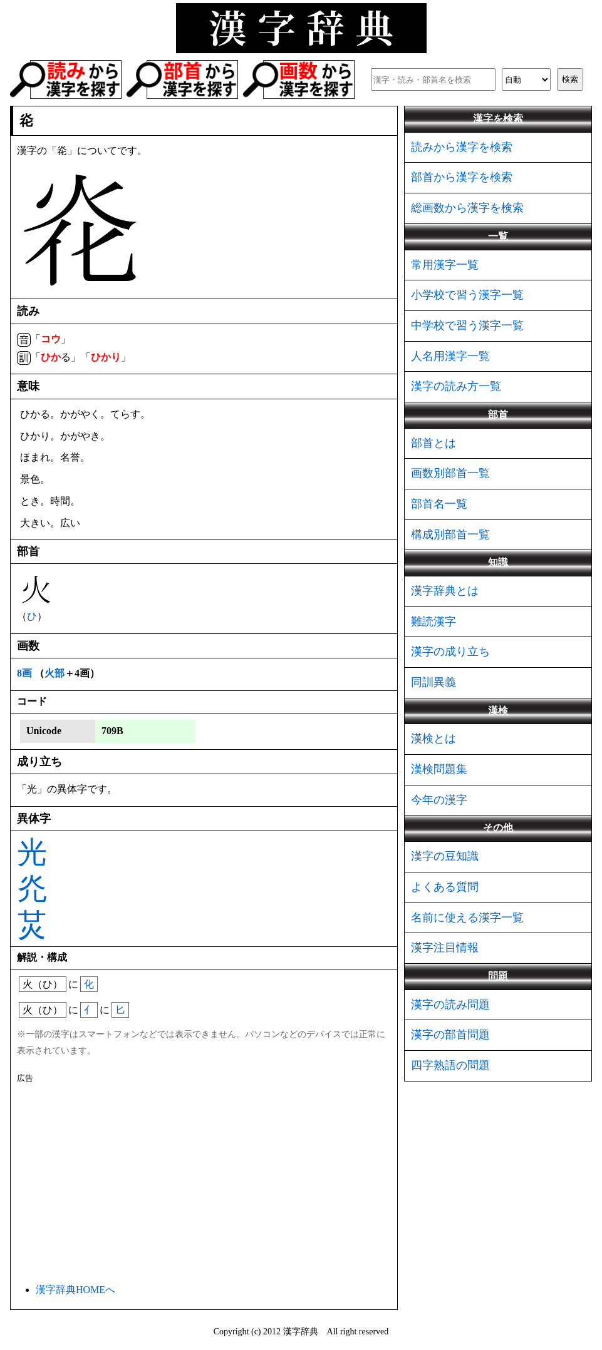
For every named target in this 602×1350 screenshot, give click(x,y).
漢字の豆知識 (445, 856)
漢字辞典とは (445, 591)
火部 (54, 673)
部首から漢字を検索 (461, 177)
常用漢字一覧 (445, 264)
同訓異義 (433, 682)
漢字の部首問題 (450, 1034)
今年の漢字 (439, 800)
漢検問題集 (439, 769)
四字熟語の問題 (450, 1065)
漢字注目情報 (445, 947)
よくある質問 (445, 887)
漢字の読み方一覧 (456, 386)
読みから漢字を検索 (461, 147)
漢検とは (433, 738)
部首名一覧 (439, 504)
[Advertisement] (204, 1181)
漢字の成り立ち (450, 651)
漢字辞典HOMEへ (75, 1289)
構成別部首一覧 (450, 534)
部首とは (433, 443)
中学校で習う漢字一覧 (467, 325)
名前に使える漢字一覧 (467, 917)
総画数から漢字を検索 (467, 208)
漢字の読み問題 (450, 1004)
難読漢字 (433, 621)
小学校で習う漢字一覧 (467, 295)
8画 (24, 673)
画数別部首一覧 (450, 473)
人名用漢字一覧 (450, 356)
